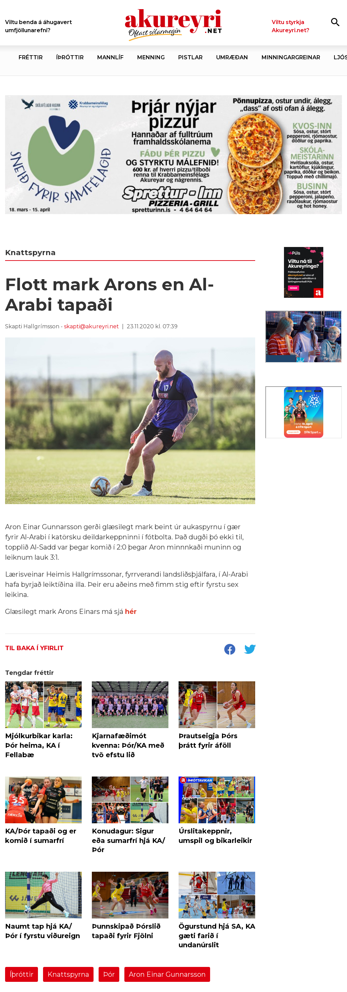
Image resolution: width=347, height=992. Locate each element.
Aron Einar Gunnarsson (167, 974)
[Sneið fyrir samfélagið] (173, 156)
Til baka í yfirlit (34, 648)
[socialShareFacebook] (229, 650)
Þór (109, 974)
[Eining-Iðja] (303, 492)
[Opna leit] (335, 22)
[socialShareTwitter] (249, 650)
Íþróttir (21, 974)
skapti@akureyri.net (91, 326)
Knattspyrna (68, 974)
